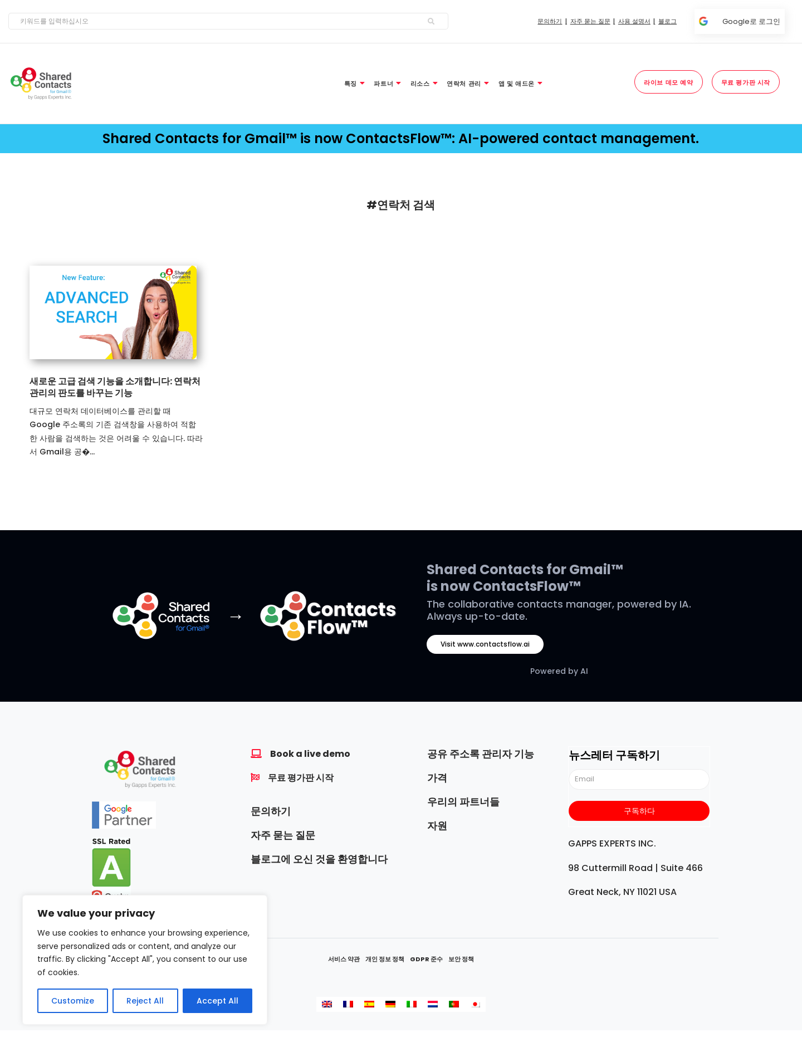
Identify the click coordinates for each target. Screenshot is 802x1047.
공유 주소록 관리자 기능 (480, 754)
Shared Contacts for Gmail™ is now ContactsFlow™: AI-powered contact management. (400, 138)
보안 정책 (461, 959)
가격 (437, 778)
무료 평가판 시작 (301, 777)
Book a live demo (310, 753)
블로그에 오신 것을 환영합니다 (319, 859)
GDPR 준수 (426, 959)
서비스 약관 (344, 959)
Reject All (145, 1000)
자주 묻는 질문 (283, 835)
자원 (437, 826)
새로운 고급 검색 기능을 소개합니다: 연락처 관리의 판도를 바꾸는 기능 (115, 387)
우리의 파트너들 (463, 802)
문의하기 (271, 811)
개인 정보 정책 (384, 959)
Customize (72, 1000)
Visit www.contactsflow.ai (485, 644)
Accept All (217, 1000)
